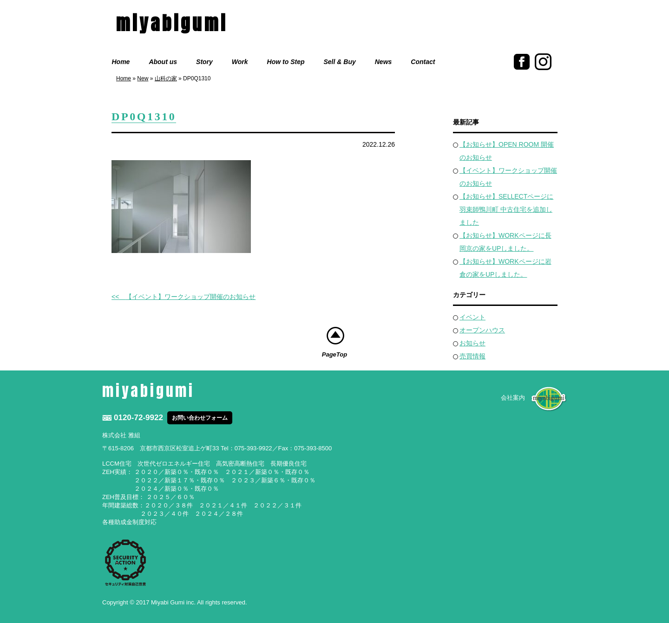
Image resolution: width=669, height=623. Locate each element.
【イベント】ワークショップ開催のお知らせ (190, 296)
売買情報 (472, 356)
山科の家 (166, 78)
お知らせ (472, 343)
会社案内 (513, 397)
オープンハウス (482, 330)
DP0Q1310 (144, 116)
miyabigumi (172, 23)
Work (240, 61)
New (142, 78)
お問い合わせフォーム (200, 418)
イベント (472, 317)
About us (163, 61)
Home (121, 61)
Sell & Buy (340, 61)
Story (204, 61)
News (383, 61)
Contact (423, 61)
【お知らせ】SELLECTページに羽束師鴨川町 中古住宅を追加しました (506, 209)
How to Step (286, 61)
